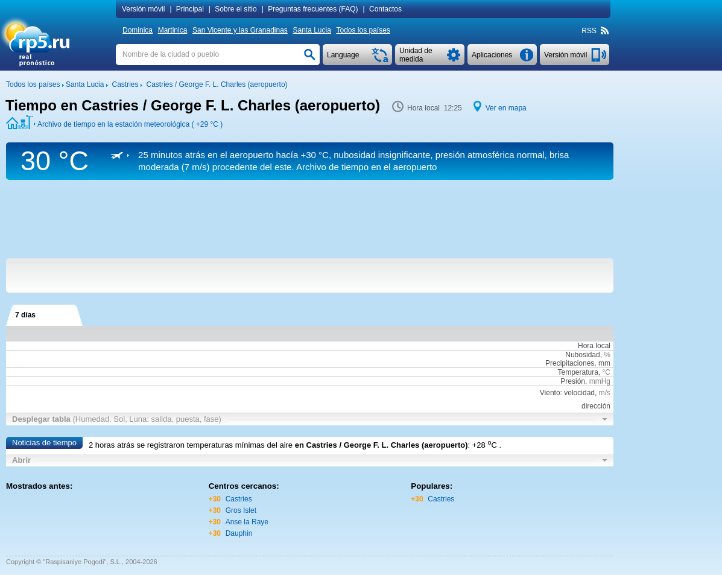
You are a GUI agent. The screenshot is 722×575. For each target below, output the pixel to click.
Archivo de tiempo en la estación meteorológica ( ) (130, 124)
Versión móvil (143, 9)
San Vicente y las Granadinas (240, 30)
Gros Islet (241, 510)
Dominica (137, 30)
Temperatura (577, 372)
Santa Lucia (312, 30)
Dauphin (239, 533)
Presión (572, 381)
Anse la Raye (247, 522)
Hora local (594, 346)
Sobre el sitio (235, 9)
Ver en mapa (506, 108)
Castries (239, 499)
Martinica (173, 30)
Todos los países (363, 30)
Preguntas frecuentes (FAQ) (313, 9)
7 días (25, 315)
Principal (190, 9)
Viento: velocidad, (575, 393)
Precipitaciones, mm (577, 363)
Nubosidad (582, 355)
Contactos (385, 9)
